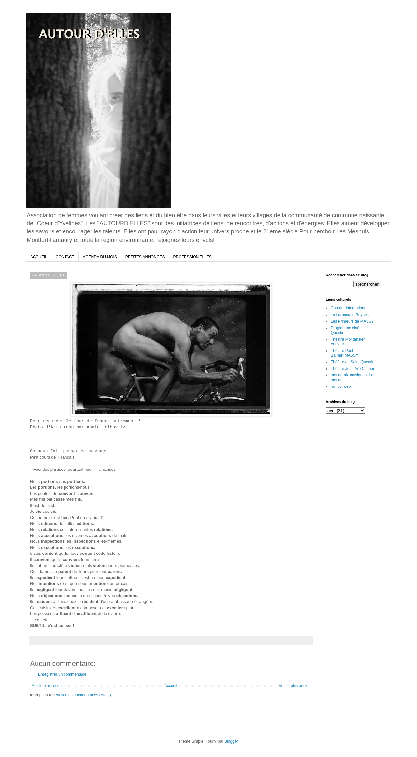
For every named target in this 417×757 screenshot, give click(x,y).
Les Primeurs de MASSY (352, 321)
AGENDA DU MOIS (100, 257)
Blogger (231, 741)
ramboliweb (341, 386)
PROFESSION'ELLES (192, 257)
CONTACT (65, 257)
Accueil (171, 685)
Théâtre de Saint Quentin (352, 362)
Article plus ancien (294, 685)
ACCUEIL (38, 257)
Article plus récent (47, 685)
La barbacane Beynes (350, 315)
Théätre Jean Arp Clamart (353, 368)
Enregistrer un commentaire (62, 674)
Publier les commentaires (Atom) (82, 695)
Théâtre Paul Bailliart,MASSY (344, 352)
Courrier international (349, 308)
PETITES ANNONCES (145, 257)
